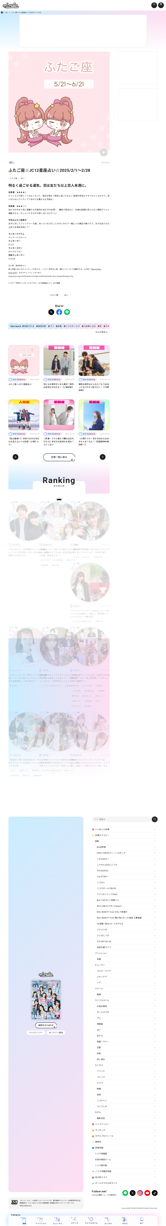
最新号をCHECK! (46, 1025)
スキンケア (102, 977)
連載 (24, 1221)
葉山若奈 (56, 565)
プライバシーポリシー (99, 1200)
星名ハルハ (101, 696)
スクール (74, 1220)
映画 (99, 1089)
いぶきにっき (103, 935)
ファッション (41, 1220)
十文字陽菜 (76, 691)
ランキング (98, 1130)
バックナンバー (36, 1032)
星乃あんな (87, 696)
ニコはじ (101, 882)
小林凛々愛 (98, 557)
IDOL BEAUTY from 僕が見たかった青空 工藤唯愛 (119, 918)
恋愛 (99, 1047)
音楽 (99, 1095)
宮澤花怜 (36, 771)
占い (6, 12)
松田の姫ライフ (104, 947)
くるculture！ (103, 859)
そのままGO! (102, 871)
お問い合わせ (135, 1200)
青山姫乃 (88, 706)
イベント (101, 1071)
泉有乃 (99, 701)
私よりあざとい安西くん (108, 900)
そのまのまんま (104, 941)
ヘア (99, 983)
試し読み (101, 1059)
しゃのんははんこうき (107, 865)
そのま (108, 326)
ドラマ (100, 1083)
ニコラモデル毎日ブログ (82, 621)
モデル (125, 1221)
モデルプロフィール (102, 1136)
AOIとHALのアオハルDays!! (109, 906)
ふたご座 (13, 178)
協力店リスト (99, 1177)
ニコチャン (102, 1100)
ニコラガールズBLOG (80, 557)
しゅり (12, 771)
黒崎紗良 (38, 776)
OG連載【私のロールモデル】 (110, 924)
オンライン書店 (56, 1032)
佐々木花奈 (45, 560)
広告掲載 (113, 1200)
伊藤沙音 (99, 621)
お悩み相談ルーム (103, 1159)
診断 (99, 1053)
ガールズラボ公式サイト (105, 1183)
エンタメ (108, 1221)
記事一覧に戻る (59, 457)
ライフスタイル (91, 1220)
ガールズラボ (103, 1012)
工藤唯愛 (69, 686)
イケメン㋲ (102, 929)
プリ (52, 326)
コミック (101, 1077)
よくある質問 (123, 1200)
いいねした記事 (100, 829)
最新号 (96, 1142)
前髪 (60, 326)
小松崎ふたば (90, 326)
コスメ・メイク (104, 971)
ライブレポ (102, 1106)
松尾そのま (29, 326)
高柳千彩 (27, 776)
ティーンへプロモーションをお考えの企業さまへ (139, 1203)
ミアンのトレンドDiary (107, 894)
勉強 (99, 994)
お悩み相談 (102, 1006)
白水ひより (76, 706)
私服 (99, 959)
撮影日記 (75, 696)
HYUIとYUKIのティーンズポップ (111, 853)
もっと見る (100, 332)
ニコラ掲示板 (101, 1165)
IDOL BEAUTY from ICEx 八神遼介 (112, 912)
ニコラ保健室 (101, 1154)
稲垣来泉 (42, 326)
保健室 (100, 1024)
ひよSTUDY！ (103, 876)
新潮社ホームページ (150, 1200)
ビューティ (57, 1221)
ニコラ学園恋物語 (101, 1171)
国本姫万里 (58, 560)
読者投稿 (97, 1148)
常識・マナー (103, 1041)
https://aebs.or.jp (26, 1205)
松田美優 (44, 565)
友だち (100, 1036)
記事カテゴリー (100, 835)
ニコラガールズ (73, 326)
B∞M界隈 (101, 847)
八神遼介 (100, 686)
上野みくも (24, 771)
